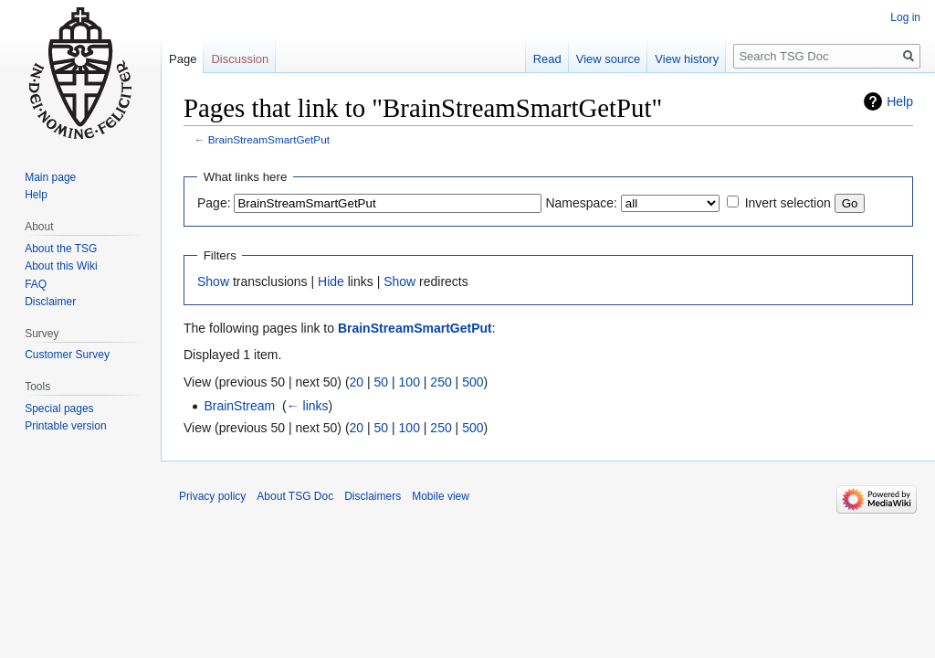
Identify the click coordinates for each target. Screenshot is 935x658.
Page (182, 59)
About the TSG (61, 248)
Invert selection (788, 203)
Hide (331, 281)
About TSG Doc (295, 496)
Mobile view (440, 496)
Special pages (59, 408)
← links (308, 405)
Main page (50, 177)
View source (608, 59)
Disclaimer (50, 301)
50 (381, 382)
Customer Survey (67, 354)
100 (409, 382)
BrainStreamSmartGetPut (269, 139)
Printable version (65, 425)
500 (472, 382)
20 (357, 382)
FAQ (36, 284)
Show (213, 281)
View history (687, 59)
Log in (905, 17)
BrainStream (239, 405)
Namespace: (581, 203)
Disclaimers (372, 496)
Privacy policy (212, 496)
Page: (214, 203)
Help (900, 101)
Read (547, 59)
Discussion (239, 59)
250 (440, 382)
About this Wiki (61, 266)
